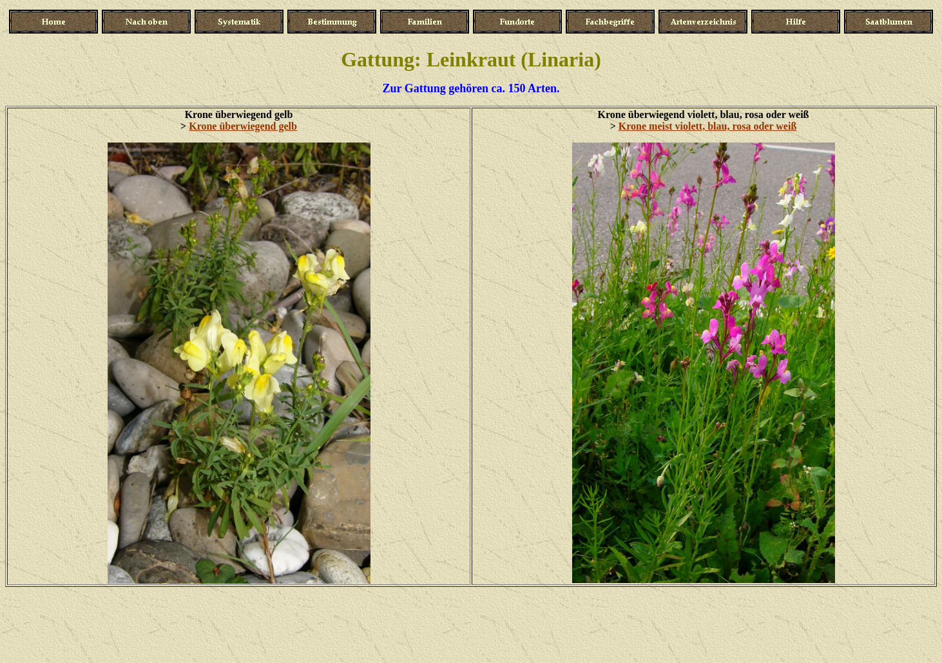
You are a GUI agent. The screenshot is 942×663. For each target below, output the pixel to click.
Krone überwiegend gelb (243, 126)
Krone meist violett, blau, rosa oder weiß (707, 126)
